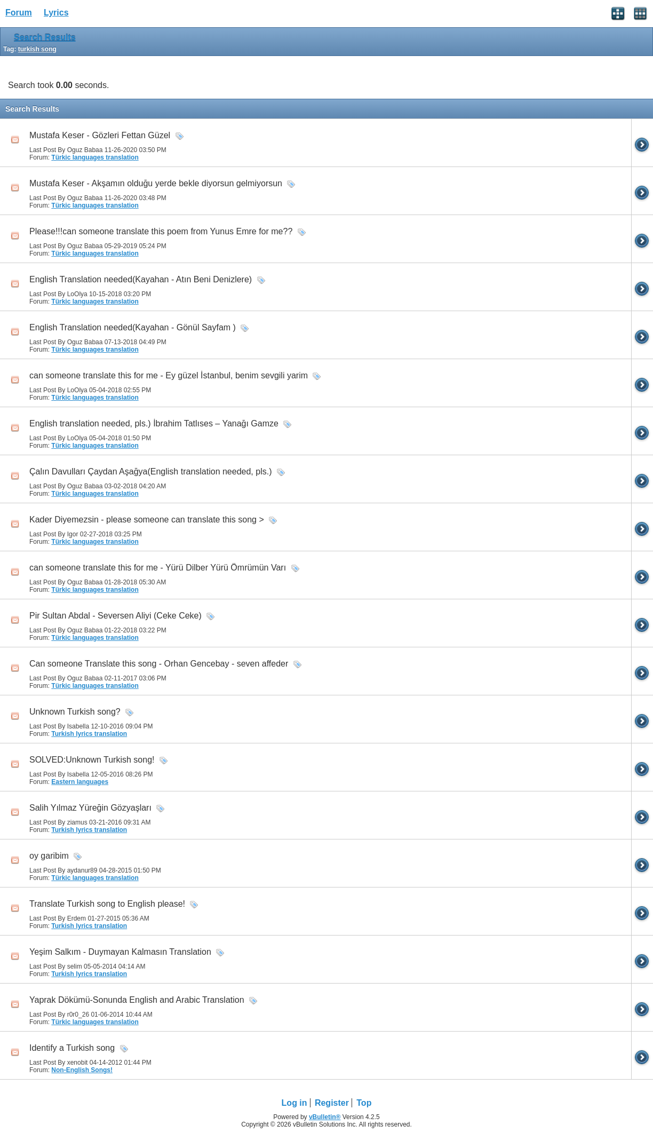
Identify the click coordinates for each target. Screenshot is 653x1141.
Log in (294, 1102)
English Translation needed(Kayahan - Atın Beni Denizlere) (140, 279)
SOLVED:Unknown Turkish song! (91, 759)
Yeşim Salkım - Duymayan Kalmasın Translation (120, 951)
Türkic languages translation (94, 157)
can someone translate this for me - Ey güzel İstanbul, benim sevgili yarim (168, 375)
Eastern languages (79, 782)
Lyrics (56, 12)
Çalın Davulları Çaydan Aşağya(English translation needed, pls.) (150, 471)
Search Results (45, 37)
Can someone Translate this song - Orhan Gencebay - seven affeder (158, 663)
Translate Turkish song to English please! (107, 903)
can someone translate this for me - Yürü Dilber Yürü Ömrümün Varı (157, 567)
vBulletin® (325, 1117)
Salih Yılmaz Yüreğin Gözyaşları (90, 807)
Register (332, 1102)
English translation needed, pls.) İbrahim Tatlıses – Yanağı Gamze (153, 423)
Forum (18, 12)
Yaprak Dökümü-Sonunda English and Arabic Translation (136, 999)
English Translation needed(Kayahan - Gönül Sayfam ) (132, 327)
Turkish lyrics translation (89, 734)
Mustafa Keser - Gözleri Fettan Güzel (99, 135)
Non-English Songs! (82, 1070)
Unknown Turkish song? (75, 711)
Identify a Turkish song (72, 1047)
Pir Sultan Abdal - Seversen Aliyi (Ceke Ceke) (115, 615)
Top (363, 1102)
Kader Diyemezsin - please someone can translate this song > (146, 519)
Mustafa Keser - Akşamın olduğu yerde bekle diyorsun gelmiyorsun (155, 183)
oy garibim (49, 855)
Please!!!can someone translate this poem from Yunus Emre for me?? (160, 231)
